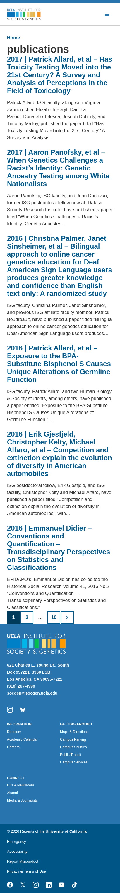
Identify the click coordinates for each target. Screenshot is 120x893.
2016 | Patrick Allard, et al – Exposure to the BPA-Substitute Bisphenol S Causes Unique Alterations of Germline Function (59, 363)
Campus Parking (73, 739)
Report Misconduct (22, 861)
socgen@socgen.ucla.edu (32, 693)
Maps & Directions (74, 732)
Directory (14, 732)
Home (13, 37)
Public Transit (70, 755)
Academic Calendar (22, 739)
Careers (13, 747)
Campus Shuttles (73, 747)
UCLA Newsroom (20, 785)
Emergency (16, 841)
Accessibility (17, 851)
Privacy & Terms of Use (26, 871)
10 (53, 617)
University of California (66, 831)
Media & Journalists (22, 800)
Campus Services (74, 762)
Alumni (12, 793)
